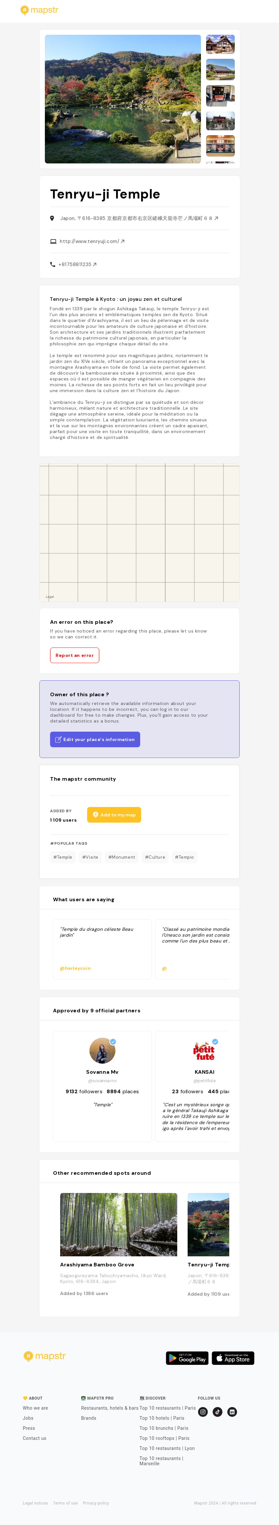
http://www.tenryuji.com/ (92, 241)
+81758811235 (77, 264)
